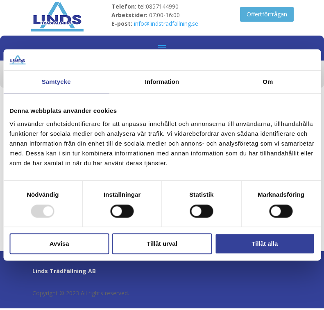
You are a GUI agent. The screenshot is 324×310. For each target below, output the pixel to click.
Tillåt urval (162, 243)
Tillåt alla (264, 243)
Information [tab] (162, 82)
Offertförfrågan (267, 14)
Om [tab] (268, 82)
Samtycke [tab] (56, 82)
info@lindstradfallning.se (166, 23)
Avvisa (59, 243)
